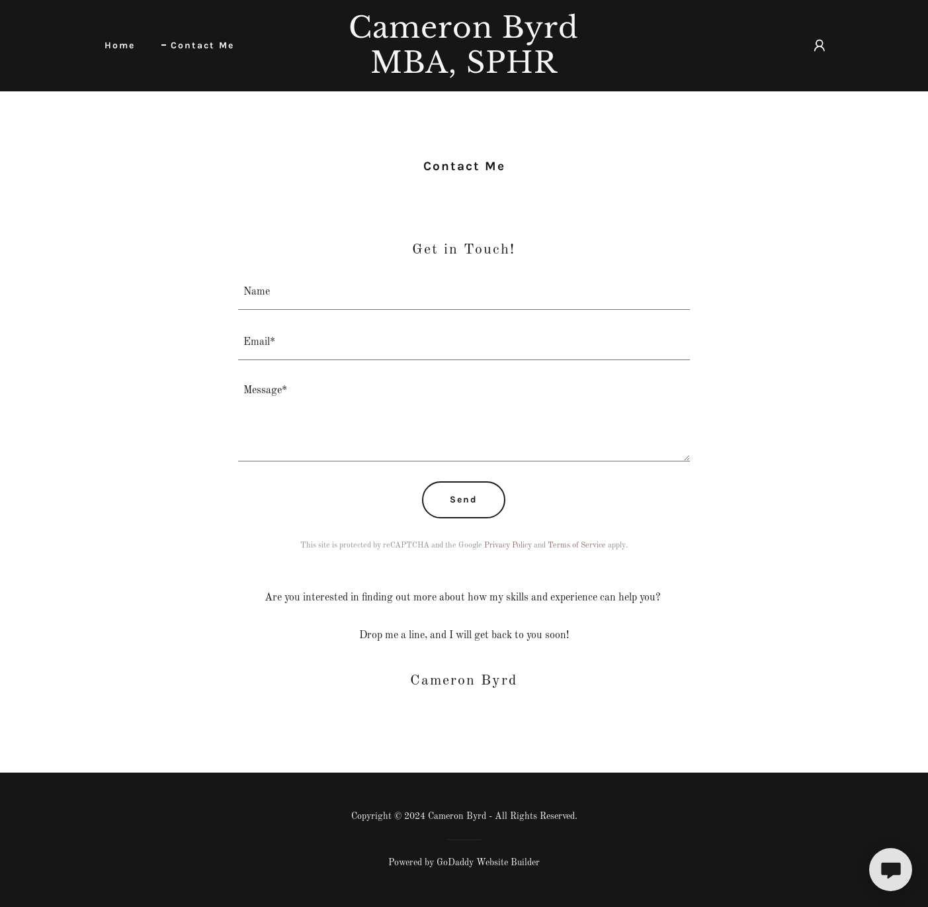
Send (464, 499)
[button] (819, 45)
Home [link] (120, 45)
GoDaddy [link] (455, 862)
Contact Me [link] (202, 45)
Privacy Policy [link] (508, 545)
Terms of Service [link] (577, 545)
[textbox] (464, 292)
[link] (464, 70)
